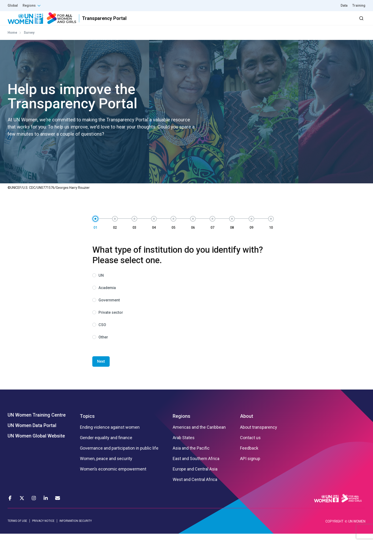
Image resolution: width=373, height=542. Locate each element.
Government (109, 308)
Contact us (250, 446)
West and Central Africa (195, 488)
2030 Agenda (301, 22)
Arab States (184, 446)
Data (344, 5)
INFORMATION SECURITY (75, 529)
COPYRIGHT (334, 530)
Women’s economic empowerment (113, 477)
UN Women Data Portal (32, 434)
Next (101, 370)
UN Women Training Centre (37, 423)
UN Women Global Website (36, 444)
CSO (102, 333)
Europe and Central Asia (195, 477)
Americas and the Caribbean (199, 435)
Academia (107, 296)
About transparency (258, 435)
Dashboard (338, 22)
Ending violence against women (110, 435)
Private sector (110, 321)
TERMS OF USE (17, 529)
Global (13, 5)
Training (358, 5)
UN (101, 284)
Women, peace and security (106, 467)
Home (12, 41)
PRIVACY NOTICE (43, 529)
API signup (250, 467)
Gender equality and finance (106, 446)
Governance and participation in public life (119, 456)
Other (103, 345)
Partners (270, 22)
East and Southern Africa (196, 467)
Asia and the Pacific (191, 456)
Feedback (249, 456)
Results (245, 22)
